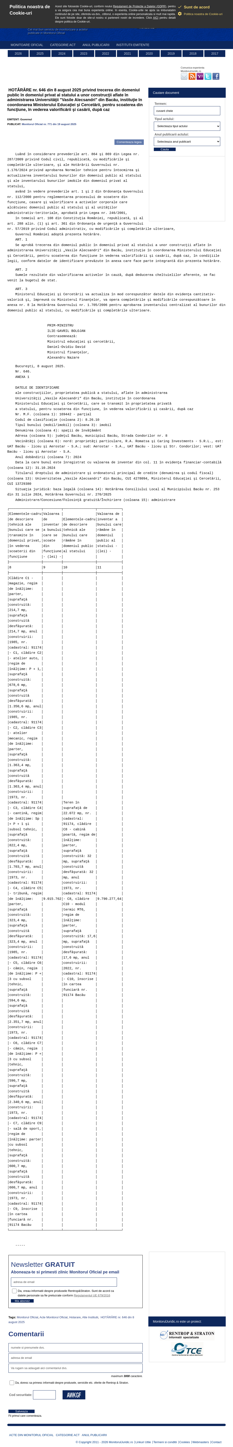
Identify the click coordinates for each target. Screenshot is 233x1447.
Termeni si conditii (165, 1442)
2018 (192, 53)
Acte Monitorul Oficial (54, 1317)
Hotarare (75, 1317)
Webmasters (200, 1442)
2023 (83, 53)
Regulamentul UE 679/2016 (92, 1295)
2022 (105, 53)
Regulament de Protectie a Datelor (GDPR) (139, 6)
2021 (127, 53)
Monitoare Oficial (27, 45)
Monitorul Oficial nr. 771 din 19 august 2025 (49, 124)
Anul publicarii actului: (171, 134)
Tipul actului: (164, 119)
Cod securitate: (20, 1395)
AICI (155, 17)
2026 (18, 53)
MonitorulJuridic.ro (121, 1442)
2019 (171, 53)
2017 (214, 53)
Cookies (184, 1442)
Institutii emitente (132, 45)
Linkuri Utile (143, 1442)
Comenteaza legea (129, 142)
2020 (149, 53)
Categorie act (63, 45)
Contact (216, 1442)
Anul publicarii (95, 45)
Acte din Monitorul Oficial (31, 1435)
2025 (39, 53)
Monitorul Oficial (27, 1317)
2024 (61, 53)
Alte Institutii (90, 1317)
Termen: (160, 103)
